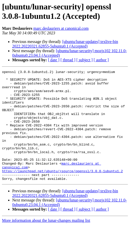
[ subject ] (84, 60)
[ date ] (53, 60)
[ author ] (101, 60)
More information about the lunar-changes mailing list (46, 242)
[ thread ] (67, 60)
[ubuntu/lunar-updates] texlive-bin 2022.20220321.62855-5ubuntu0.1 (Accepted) (65, 43)
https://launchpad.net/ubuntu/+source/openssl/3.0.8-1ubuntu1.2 (62, 191)
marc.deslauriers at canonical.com (61, 28)
